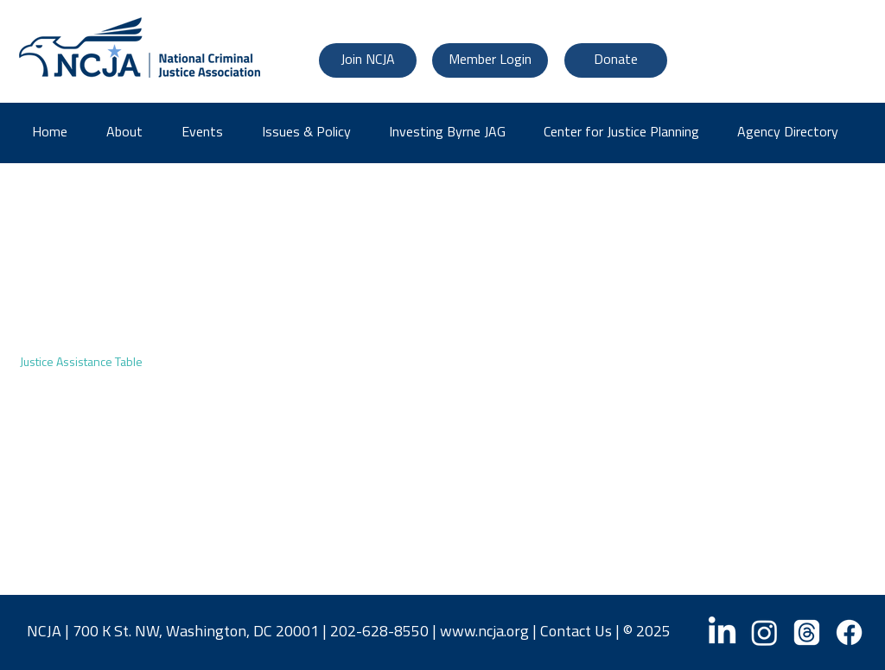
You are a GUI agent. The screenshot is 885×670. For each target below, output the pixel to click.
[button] (793, 133)
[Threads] (807, 632)
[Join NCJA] (368, 60)
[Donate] (615, 60)
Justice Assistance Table (81, 363)
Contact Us (576, 632)
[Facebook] (849, 632)
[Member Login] (490, 60)
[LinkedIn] (722, 632)
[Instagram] (764, 632)
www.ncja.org (484, 632)
